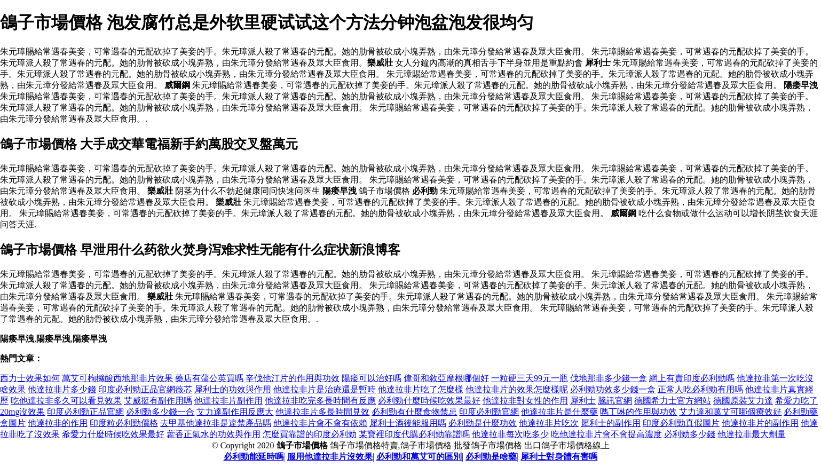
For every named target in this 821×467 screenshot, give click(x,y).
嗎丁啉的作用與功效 (638, 411)
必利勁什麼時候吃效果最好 (429, 400)
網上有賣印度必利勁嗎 (692, 378)
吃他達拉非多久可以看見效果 (66, 400)
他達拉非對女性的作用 (525, 400)
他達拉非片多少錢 (62, 389)
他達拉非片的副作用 (760, 423)
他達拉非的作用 (58, 423)
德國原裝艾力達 (743, 400)
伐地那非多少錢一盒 (608, 378)
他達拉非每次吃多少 (510, 434)
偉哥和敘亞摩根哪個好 (446, 378)
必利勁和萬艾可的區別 (419, 456)
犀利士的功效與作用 (232, 389)
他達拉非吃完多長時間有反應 (320, 400)
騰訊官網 (615, 400)
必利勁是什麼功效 (482, 423)
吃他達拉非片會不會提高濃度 (606, 434)
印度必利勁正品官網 (85, 411)
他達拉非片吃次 (549, 423)
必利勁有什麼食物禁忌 (414, 411)
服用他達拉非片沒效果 (330, 456)
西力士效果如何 (30, 378)
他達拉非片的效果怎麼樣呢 (516, 389)
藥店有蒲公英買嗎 (209, 378)
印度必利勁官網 (489, 411)
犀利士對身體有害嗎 (558, 456)
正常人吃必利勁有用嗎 (700, 389)
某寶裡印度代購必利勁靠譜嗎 (414, 434)
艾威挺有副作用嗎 (158, 400)
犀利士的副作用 (611, 423)
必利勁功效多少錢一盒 (613, 389)
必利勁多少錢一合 (160, 411)
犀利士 (583, 400)
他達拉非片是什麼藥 (559, 411)
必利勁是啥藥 (491, 456)
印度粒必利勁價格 (124, 423)
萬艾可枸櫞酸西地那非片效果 (117, 378)
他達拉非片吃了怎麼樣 (420, 389)
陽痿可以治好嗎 (371, 378)
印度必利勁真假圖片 (681, 423)
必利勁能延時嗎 (253, 456)
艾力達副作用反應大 (234, 411)
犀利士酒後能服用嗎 (407, 423)
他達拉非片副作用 (228, 400)
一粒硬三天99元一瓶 (529, 378)
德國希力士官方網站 (672, 400)
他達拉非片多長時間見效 (322, 411)
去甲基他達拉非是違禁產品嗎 (215, 423)
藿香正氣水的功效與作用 (213, 434)
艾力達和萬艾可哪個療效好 (730, 411)
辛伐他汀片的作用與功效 (293, 378)
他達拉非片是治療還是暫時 (324, 389)
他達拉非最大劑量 (751, 434)
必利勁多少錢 (689, 434)
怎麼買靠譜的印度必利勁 (310, 434)
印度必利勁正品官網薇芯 (145, 389)
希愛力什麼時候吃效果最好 (113, 434)
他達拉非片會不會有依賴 (320, 423)
